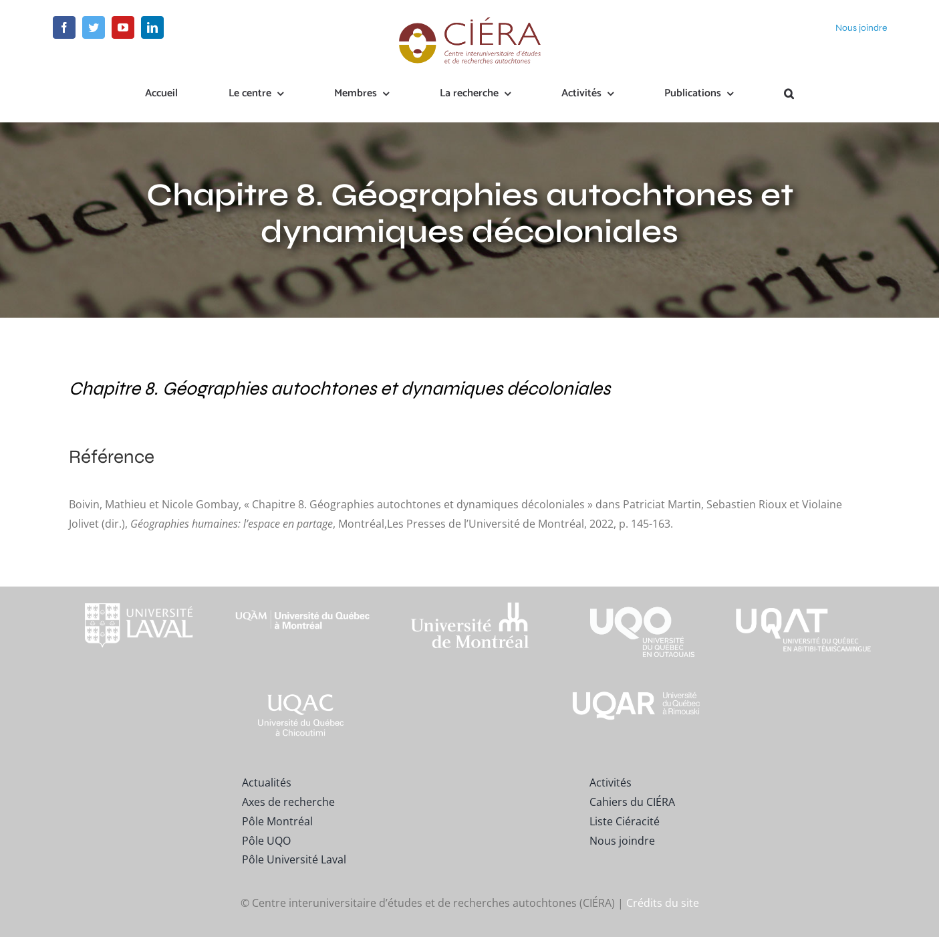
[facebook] (64, 27)
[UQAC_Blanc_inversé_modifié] (302, 693)
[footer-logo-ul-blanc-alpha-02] (135, 592)
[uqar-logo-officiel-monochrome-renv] (636, 693)
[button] (789, 94)
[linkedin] (152, 27)
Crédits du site (662, 903)
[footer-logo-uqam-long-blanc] (302, 598)
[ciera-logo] (469, 21)
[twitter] (93, 27)
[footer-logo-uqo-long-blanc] (636, 592)
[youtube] (123, 27)
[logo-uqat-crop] (803, 592)
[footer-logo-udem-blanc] (469, 605)
